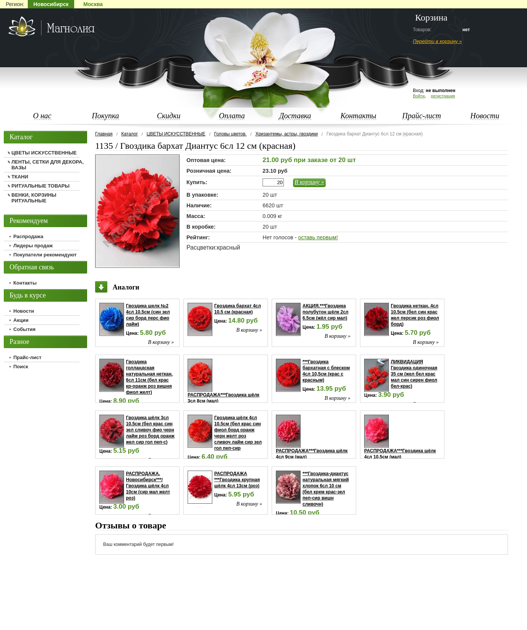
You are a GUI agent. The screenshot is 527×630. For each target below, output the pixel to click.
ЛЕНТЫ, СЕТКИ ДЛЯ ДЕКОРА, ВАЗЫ (47, 164)
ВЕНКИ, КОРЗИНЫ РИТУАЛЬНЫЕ (33, 198)
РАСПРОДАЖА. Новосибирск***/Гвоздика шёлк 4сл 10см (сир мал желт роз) (148, 486)
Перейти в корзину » (437, 41)
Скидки (168, 115)
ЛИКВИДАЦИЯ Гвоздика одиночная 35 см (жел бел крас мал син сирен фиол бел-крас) (414, 374)
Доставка (295, 115)
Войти (419, 96)
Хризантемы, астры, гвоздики (286, 134)
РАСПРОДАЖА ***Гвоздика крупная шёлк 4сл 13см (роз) (237, 479)
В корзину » (309, 182)
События (24, 329)
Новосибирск (50, 4)
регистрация (443, 96)
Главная (104, 134)
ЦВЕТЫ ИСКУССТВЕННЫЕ (175, 134)
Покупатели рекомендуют (44, 255)
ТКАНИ (19, 177)
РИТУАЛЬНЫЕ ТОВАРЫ (40, 186)
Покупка (105, 115)
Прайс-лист (421, 115)
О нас (42, 115)
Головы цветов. (230, 134)
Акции (21, 320)
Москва (93, 4)
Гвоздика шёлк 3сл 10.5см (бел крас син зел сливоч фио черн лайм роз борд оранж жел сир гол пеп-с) (150, 430)
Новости (484, 115)
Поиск (20, 366)
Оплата (232, 115)
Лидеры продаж (33, 245)
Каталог (129, 134)
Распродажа (28, 236)
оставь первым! (318, 237)
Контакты (358, 115)
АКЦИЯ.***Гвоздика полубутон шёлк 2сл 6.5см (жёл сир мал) (326, 312)
